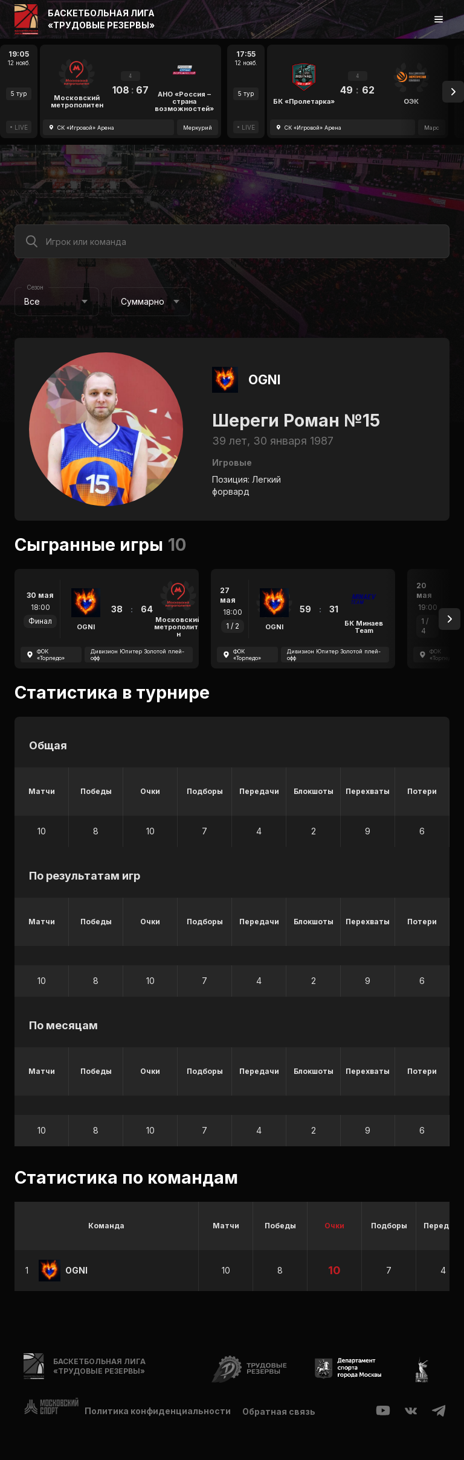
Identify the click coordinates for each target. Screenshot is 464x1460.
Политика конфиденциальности (158, 1411)
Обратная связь (279, 1411)
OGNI (264, 379)
